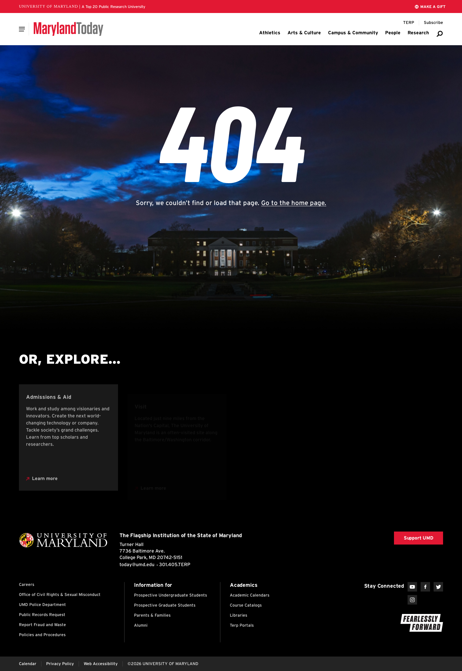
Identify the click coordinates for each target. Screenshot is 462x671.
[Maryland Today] (68, 29)
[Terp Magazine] (408, 22)
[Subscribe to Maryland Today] (433, 22)
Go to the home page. (293, 203)
